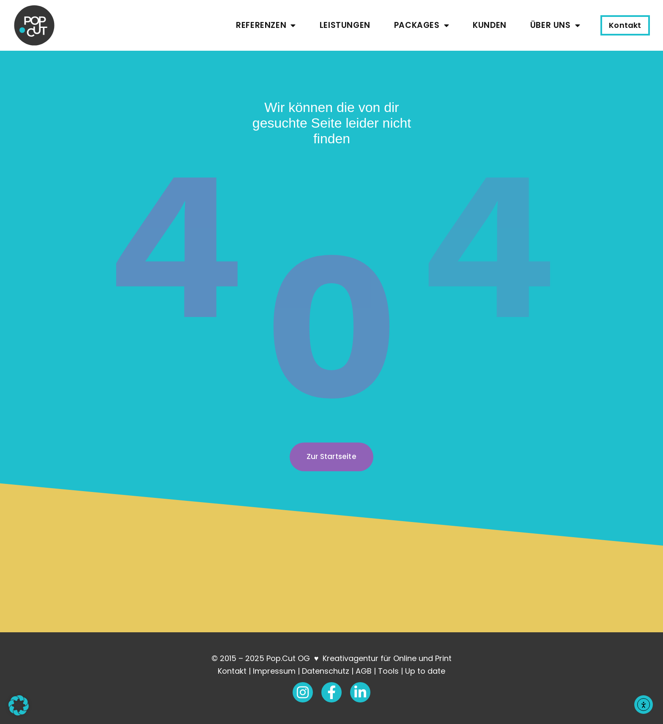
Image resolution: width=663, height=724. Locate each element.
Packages (421, 25)
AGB (364, 671)
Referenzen (266, 25)
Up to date (425, 671)
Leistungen (345, 25)
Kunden (490, 25)
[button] (18, 705)
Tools (388, 671)
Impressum (274, 671)
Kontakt (232, 671)
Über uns (555, 25)
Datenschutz (325, 671)
